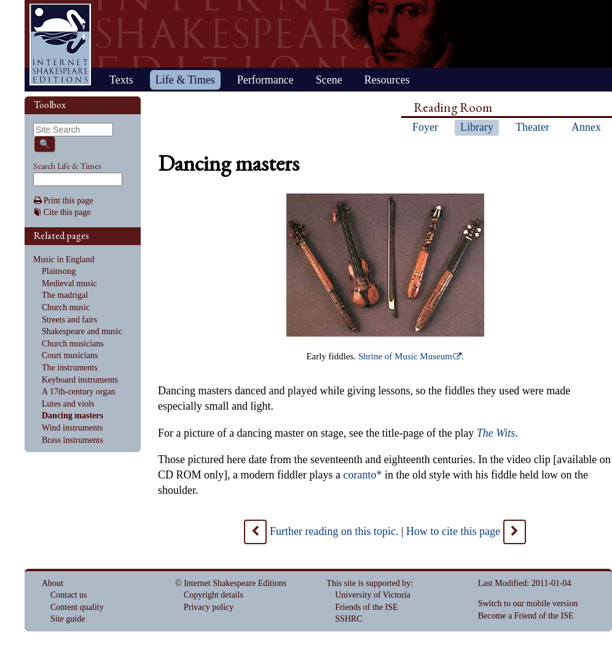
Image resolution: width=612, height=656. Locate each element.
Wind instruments (72, 427)
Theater (532, 127)
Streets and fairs (69, 319)
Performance (265, 80)
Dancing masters (72, 415)
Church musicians (73, 343)
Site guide (67, 618)
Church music (66, 307)
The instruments (70, 367)
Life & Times (185, 80)
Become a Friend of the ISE (526, 615)
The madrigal (65, 295)
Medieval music (69, 283)
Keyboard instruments (80, 380)
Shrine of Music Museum (405, 356)
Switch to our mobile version (528, 603)
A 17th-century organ (79, 391)
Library (476, 127)
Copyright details (213, 594)
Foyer (425, 127)
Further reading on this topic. (334, 531)
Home (60, 44)
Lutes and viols (68, 403)
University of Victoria (372, 594)
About (52, 583)
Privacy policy (208, 607)
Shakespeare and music (82, 331)
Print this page (68, 200)
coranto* (362, 475)
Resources (387, 80)
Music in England (64, 259)
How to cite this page (453, 531)
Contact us (68, 594)
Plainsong (59, 271)
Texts (121, 80)
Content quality (77, 607)
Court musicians (70, 355)
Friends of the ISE (366, 607)
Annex (586, 127)
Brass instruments (72, 440)
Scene (329, 80)
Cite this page (67, 212)
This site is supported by (368, 583)
